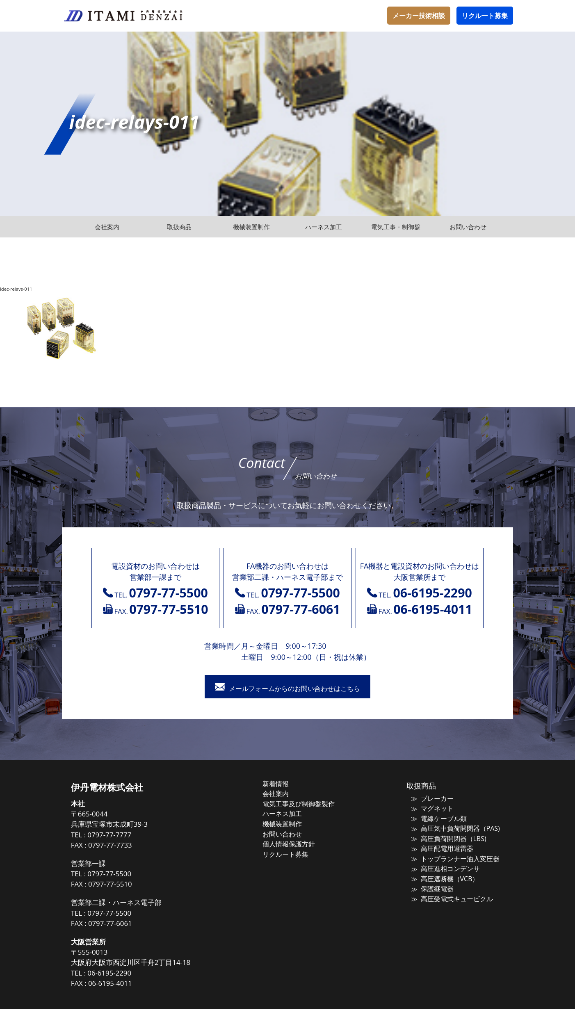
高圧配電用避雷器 (440, 848)
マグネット (431, 809)
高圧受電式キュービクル (450, 896)
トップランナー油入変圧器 (453, 857)
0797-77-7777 (123, 836)
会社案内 (284, 794)
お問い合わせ (290, 833)
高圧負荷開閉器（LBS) (446, 838)
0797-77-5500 (123, 875)
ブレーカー (431, 800)
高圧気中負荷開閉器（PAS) (453, 828)
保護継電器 (431, 886)
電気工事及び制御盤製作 (306, 804)
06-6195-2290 (123, 974)
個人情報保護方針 (296, 843)
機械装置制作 (290, 823)
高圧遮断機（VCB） (443, 877)
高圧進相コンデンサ (444, 867)
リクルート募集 (485, 15)
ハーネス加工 (290, 813)
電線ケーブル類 (437, 819)
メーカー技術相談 (418, 15)
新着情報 (284, 785)
